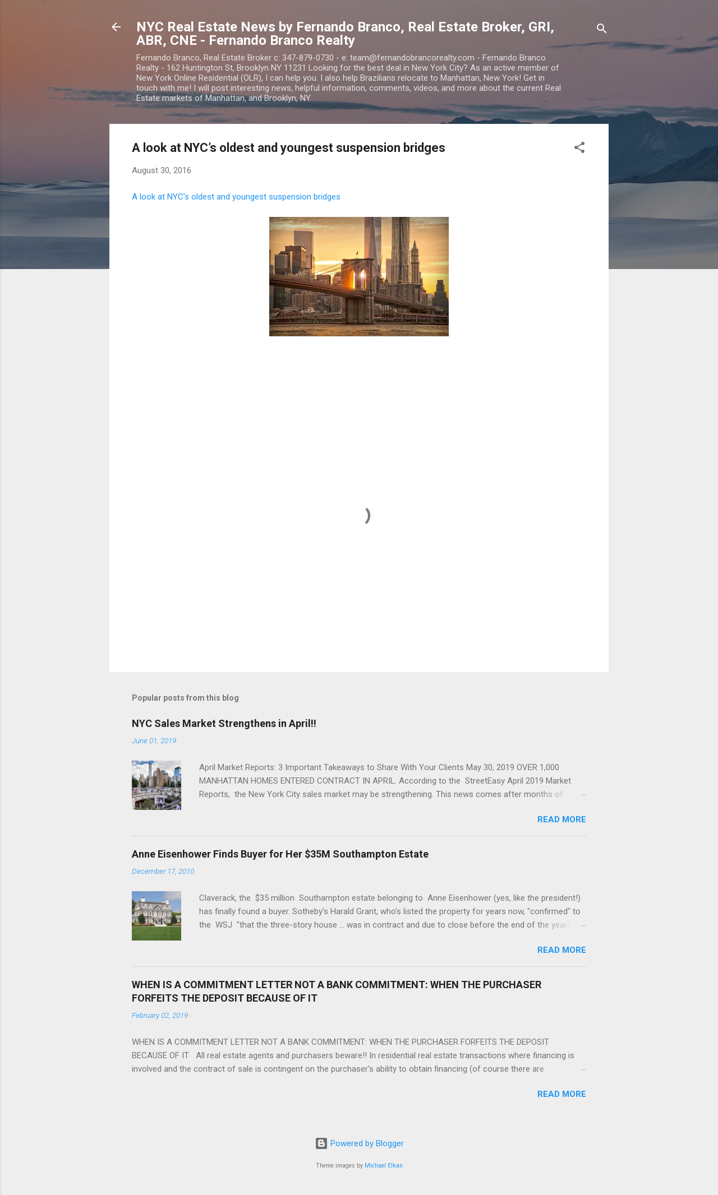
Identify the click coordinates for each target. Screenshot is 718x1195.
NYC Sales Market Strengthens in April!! (224, 723)
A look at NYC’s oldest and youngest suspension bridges (236, 197)
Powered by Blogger (359, 1143)
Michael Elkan (384, 1165)
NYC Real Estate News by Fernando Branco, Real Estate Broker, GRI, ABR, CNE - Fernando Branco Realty (345, 33)
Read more (561, 819)
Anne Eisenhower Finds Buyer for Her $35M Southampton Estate (280, 854)
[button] (579, 149)
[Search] (602, 30)
